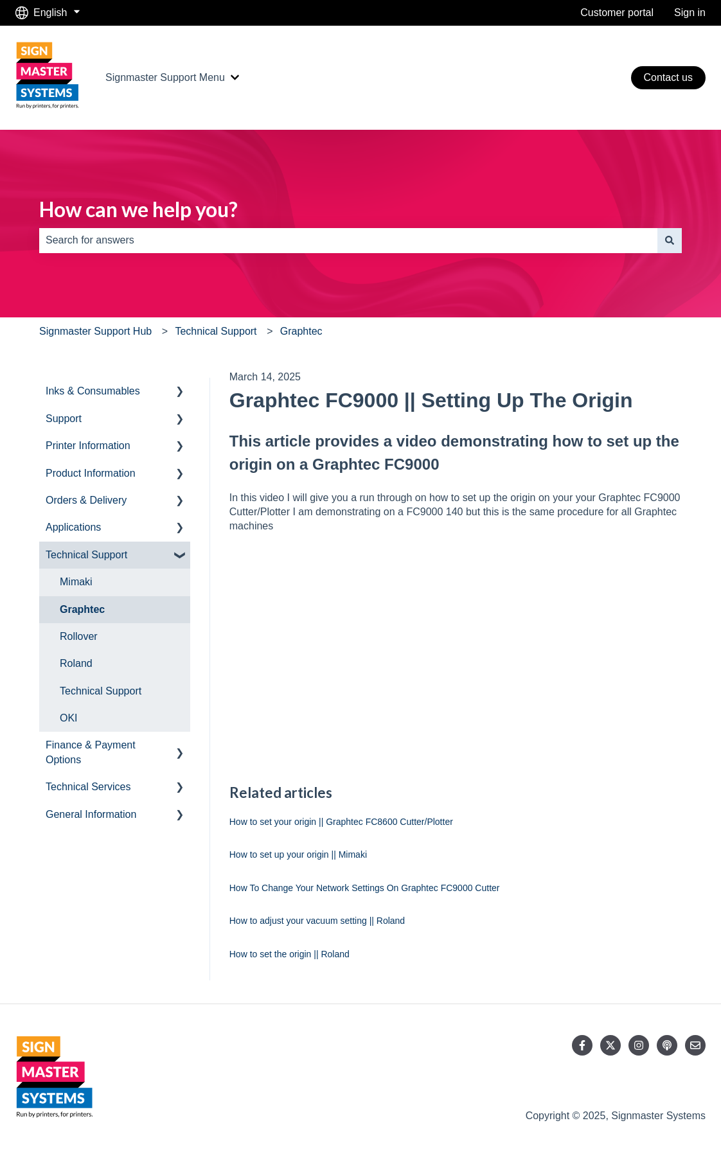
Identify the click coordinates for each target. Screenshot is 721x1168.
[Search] (669, 240)
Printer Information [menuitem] (88, 445)
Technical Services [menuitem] (88, 786)
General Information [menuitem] (91, 814)
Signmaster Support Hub (95, 331)
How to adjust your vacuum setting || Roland (317, 921)
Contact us (668, 77)
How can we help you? (138, 209)
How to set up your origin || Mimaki (298, 854)
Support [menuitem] (64, 418)
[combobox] (348, 240)
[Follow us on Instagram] (638, 1045)
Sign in (690, 12)
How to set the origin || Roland (289, 954)
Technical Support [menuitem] (86, 554)
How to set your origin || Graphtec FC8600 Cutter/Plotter (341, 822)
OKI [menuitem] (69, 717)
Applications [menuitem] (73, 527)
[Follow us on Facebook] (582, 1045)
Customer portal (617, 12)
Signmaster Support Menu (165, 77)
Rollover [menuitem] (79, 636)
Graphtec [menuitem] (82, 609)
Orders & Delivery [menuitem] (86, 500)
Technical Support (215, 331)
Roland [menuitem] (76, 663)
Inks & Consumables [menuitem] (93, 390)
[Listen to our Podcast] (667, 1045)
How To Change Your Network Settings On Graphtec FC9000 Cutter (364, 888)
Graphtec (301, 331)
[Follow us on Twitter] (610, 1045)
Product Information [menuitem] (91, 473)
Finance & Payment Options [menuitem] (91, 752)
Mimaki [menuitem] (76, 581)
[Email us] (695, 1045)
